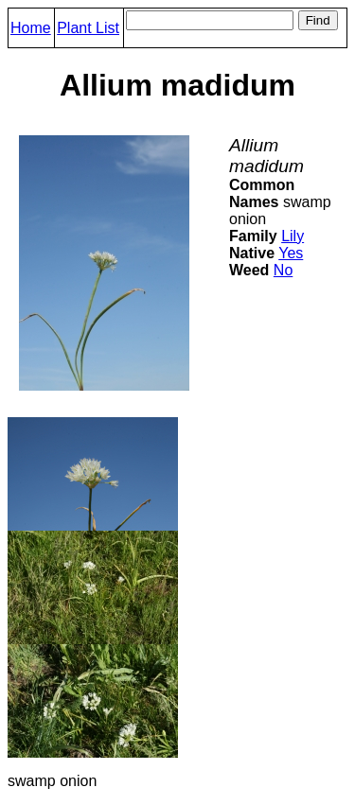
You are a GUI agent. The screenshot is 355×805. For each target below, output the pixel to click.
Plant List (88, 28)
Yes (290, 253)
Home (30, 28)
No (283, 270)
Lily (292, 236)
